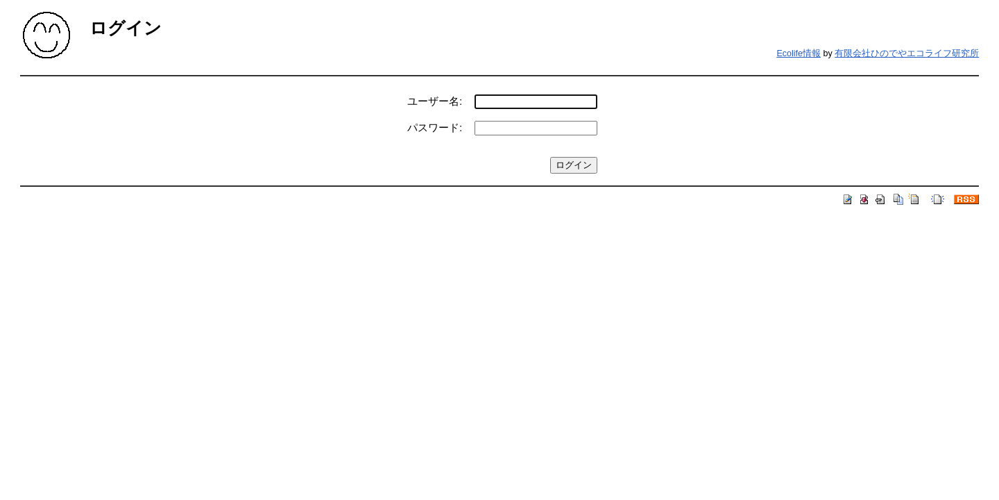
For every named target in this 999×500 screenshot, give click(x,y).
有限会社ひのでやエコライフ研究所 (907, 53)
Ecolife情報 (798, 53)
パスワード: (434, 127)
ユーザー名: (434, 101)
